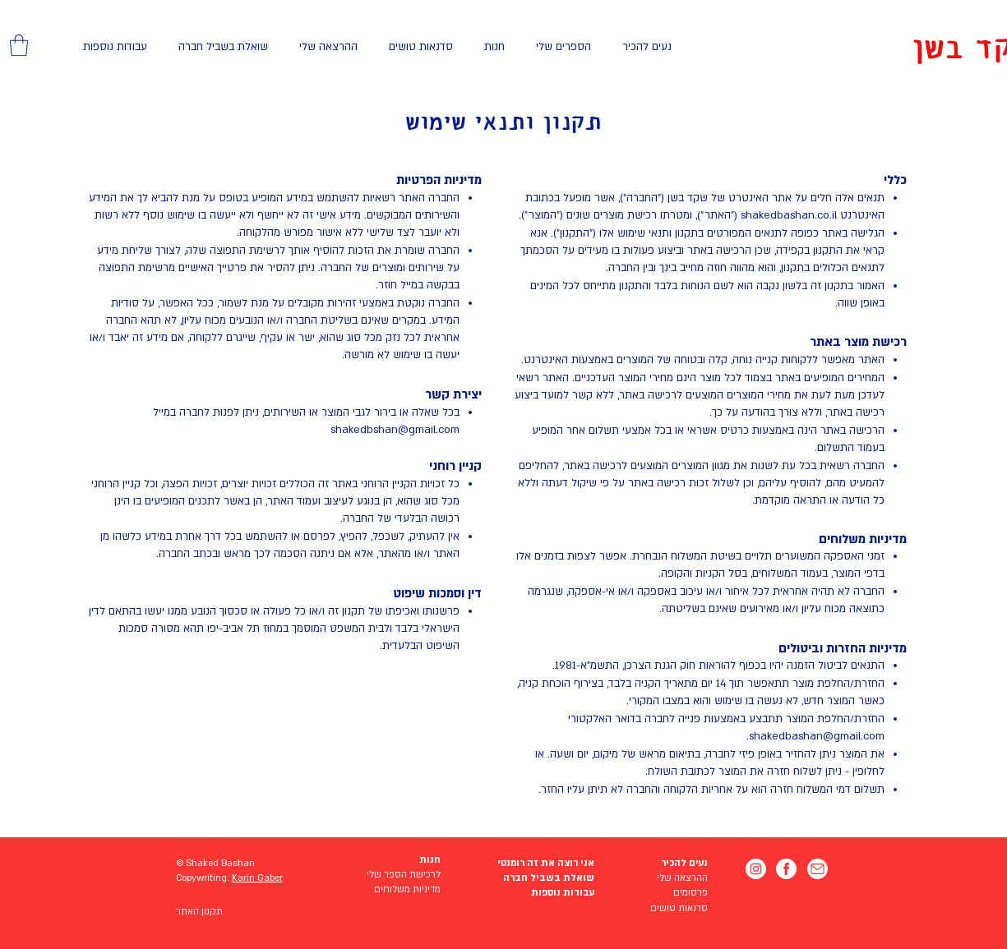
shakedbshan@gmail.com (395, 429)
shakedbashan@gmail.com (817, 736)
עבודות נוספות (562, 893)
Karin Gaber (257, 878)
